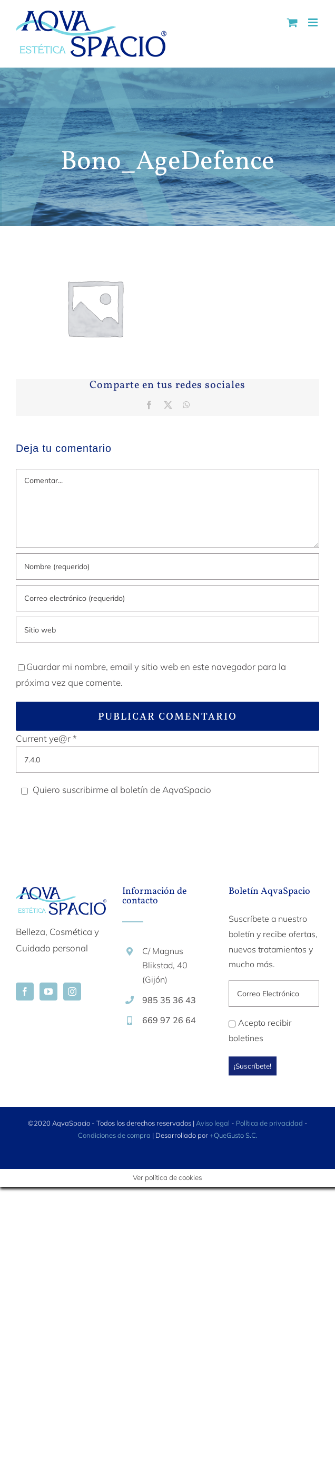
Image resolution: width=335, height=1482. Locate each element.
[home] (61, 894)
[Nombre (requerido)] (167, 566)
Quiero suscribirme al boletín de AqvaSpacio (114, 789)
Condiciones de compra (114, 1135)
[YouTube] (48, 991)
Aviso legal (213, 1123)
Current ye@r (46, 738)
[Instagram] (72, 991)
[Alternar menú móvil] (313, 22)
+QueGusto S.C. (234, 1135)
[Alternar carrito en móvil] (292, 22)
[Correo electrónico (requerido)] (167, 598)
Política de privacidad (269, 1123)
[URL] (167, 630)
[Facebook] (25, 991)
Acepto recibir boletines (260, 1030)
